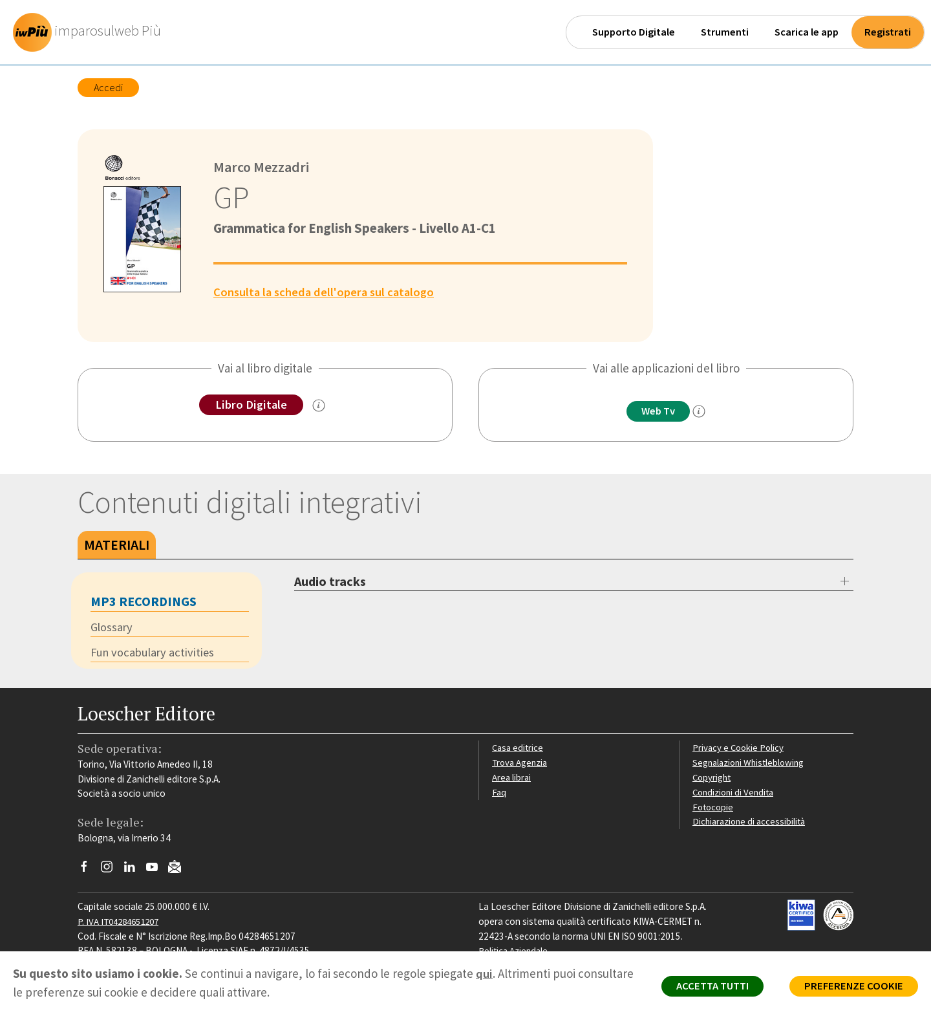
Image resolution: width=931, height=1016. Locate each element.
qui (484, 973)
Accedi (108, 87)
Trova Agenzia (521, 763)
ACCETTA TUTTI (704, 987)
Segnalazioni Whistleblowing (750, 763)
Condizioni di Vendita (735, 793)
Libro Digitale (251, 405)
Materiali (116, 545)
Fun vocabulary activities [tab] (155, 654)
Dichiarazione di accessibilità (751, 822)
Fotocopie (714, 808)
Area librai (512, 778)
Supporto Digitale (633, 32)
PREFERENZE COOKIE (851, 987)
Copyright (712, 778)
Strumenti (725, 32)
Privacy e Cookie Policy (739, 748)
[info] (701, 411)
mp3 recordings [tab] (144, 602)
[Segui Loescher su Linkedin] (134, 871)
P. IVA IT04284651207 (122, 922)
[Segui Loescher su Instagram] (111, 871)
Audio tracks (330, 582)
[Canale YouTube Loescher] (156, 871)
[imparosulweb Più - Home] (91, 32)
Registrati (887, 32)
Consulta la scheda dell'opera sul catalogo (327, 291)
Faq (499, 793)
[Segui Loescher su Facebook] (89, 871)
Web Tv (658, 411)
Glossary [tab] (112, 628)
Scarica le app (807, 32)
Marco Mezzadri (263, 167)
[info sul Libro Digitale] (319, 406)
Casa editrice (519, 748)
